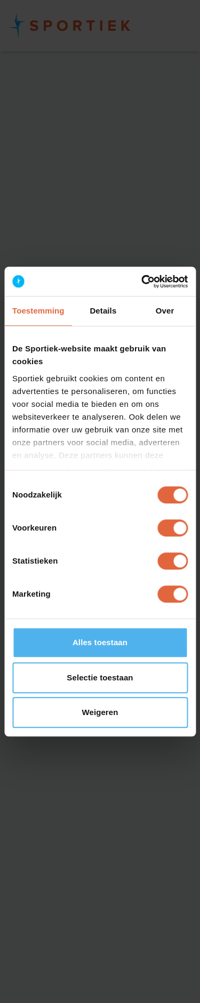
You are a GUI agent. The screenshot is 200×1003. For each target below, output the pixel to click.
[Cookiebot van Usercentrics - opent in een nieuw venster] (142, 281)
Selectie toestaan (100, 677)
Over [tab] (165, 310)
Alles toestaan (100, 642)
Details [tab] (103, 310)
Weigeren (100, 712)
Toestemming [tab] (38, 310)
